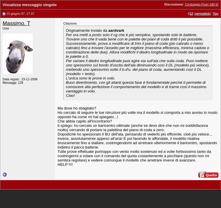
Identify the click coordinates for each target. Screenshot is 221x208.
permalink (202, 13)
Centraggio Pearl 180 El (201, 4)
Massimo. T (16, 23)
